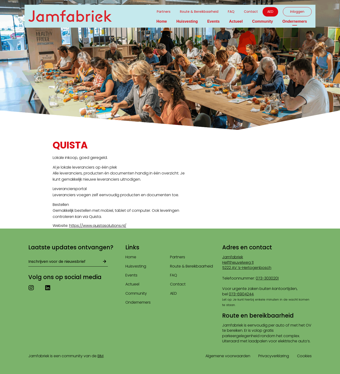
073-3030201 (267, 278)
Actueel (236, 21)
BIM (100, 356)
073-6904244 (241, 294)
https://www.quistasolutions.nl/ (97, 225)
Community (262, 21)
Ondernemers (294, 21)
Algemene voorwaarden (227, 356)
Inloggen (297, 11)
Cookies (304, 356)
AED (270, 11)
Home (162, 21)
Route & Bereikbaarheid (199, 11)
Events (213, 21)
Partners (163, 11)
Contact (251, 11)
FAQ (231, 11)
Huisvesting (187, 21)
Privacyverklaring (273, 356)
